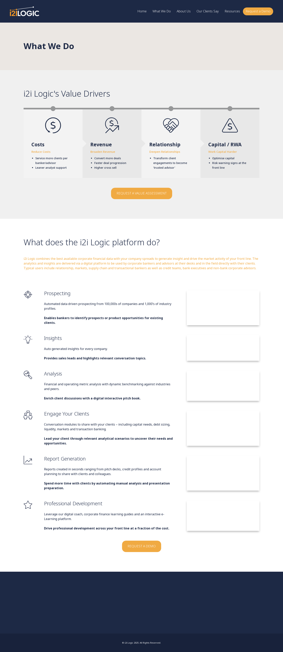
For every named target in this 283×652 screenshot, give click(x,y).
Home (226, 596)
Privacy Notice (228, 608)
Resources (228, 604)
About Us (227, 600)
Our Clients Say (229, 602)
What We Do (228, 598)
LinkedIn (40, 600)
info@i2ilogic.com (41, 598)
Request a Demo (229, 606)
